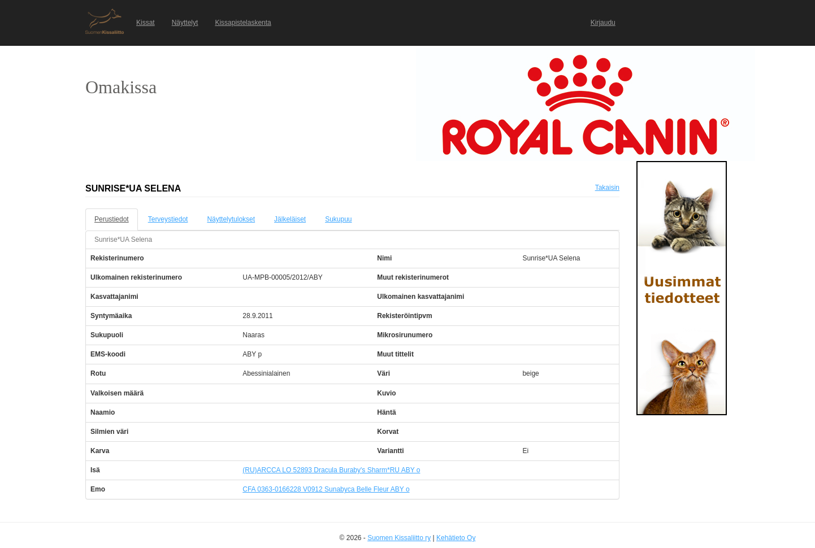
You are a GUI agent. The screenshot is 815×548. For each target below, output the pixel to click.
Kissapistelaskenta (243, 23)
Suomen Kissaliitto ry (399, 538)
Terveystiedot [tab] (168, 219)
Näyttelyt (185, 23)
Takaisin (607, 188)
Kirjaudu (603, 23)
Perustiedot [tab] (111, 219)
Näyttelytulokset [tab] (231, 219)
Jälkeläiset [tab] (290, 219)
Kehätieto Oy (455, 538)
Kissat (145, 23)
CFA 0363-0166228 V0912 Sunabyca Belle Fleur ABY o (325, 489)
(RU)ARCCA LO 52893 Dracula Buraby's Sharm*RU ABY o (331, 470)
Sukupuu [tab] (338, 219)
